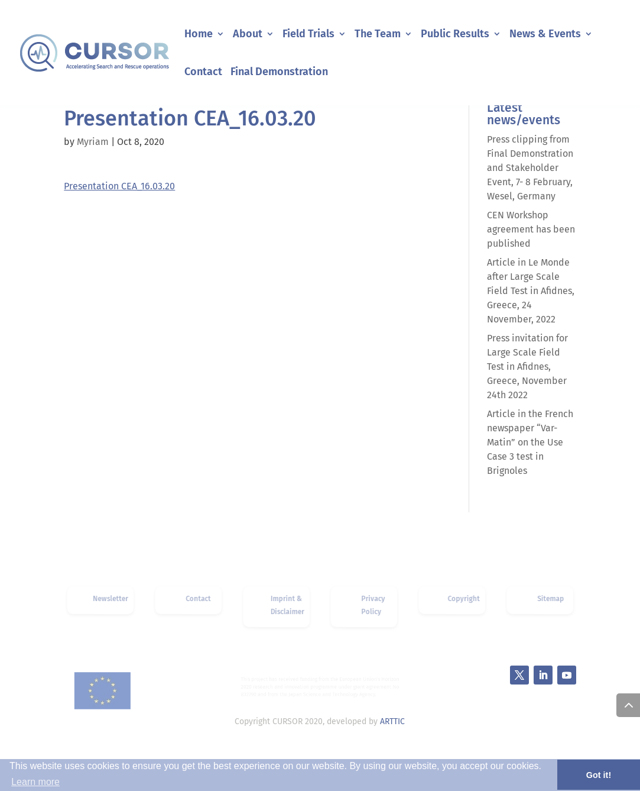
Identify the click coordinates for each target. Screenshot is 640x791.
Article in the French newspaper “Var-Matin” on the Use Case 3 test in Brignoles (530, 442)
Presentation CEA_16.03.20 (119, 186)
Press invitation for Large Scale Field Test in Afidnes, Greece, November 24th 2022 (527, 366)
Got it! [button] (598, 775)
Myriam (93, 141)
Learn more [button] (35, 782)
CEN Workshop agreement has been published (531, 229)
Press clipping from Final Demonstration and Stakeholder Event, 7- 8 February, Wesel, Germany (530, 168)
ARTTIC (392, 721)
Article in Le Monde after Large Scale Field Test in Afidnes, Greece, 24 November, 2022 (530, 291)
